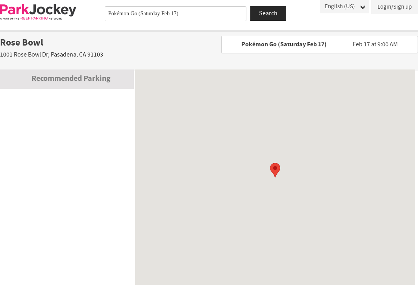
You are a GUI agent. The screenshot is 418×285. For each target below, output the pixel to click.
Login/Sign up (394, 7)
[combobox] (175, 13)
